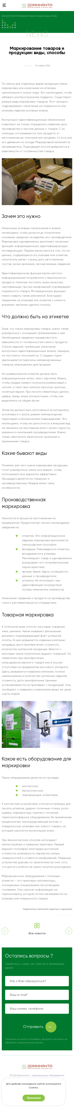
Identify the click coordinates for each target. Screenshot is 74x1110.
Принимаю (34, 1098)
